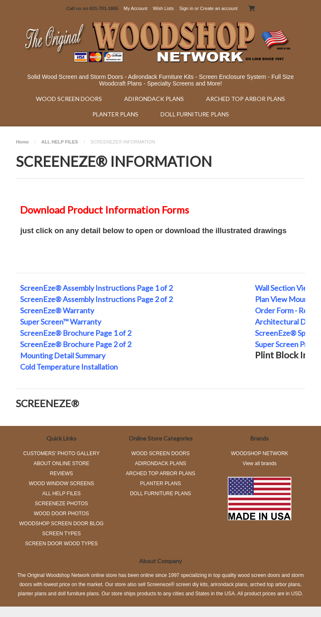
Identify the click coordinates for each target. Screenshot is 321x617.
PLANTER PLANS (115, 114)
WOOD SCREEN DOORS (69, 98)
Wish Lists (163, 8)
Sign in (186, 8)
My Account (136, 8)
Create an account (218, 8)
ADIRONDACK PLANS (154, 98)
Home (22, 141)
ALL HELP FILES (59, 141)
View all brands (259, 463)
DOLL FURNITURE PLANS (194, 114)
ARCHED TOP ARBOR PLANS (245, 98)
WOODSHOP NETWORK (259, 453)
